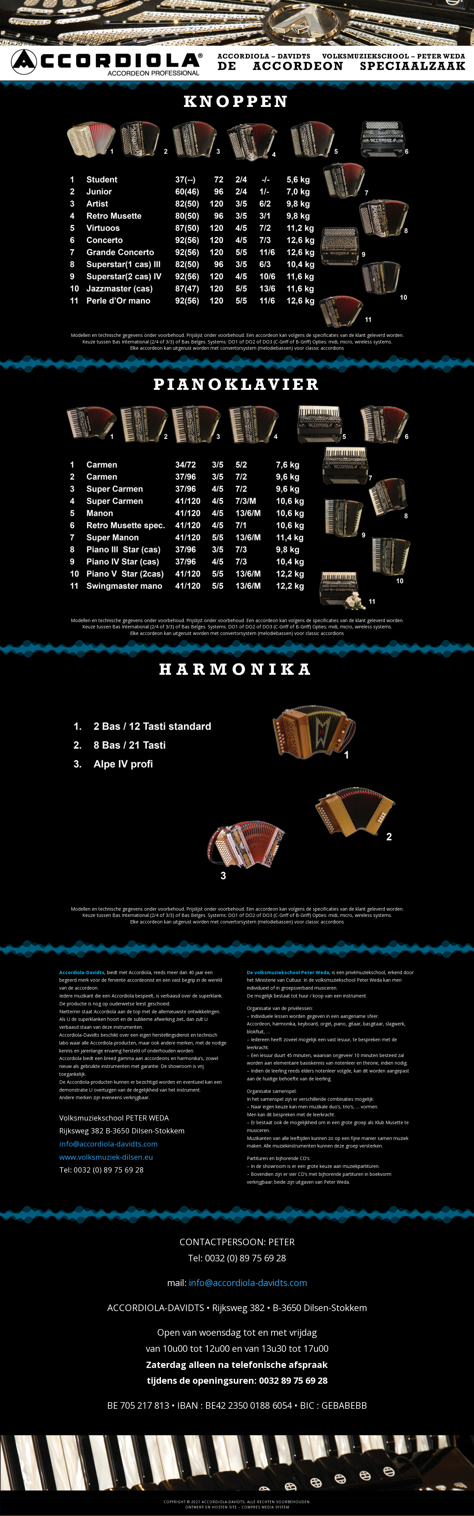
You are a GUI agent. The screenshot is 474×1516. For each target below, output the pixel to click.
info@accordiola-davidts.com (108, 1144)
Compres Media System (265, 1507)
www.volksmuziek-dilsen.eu (106, 1157)
